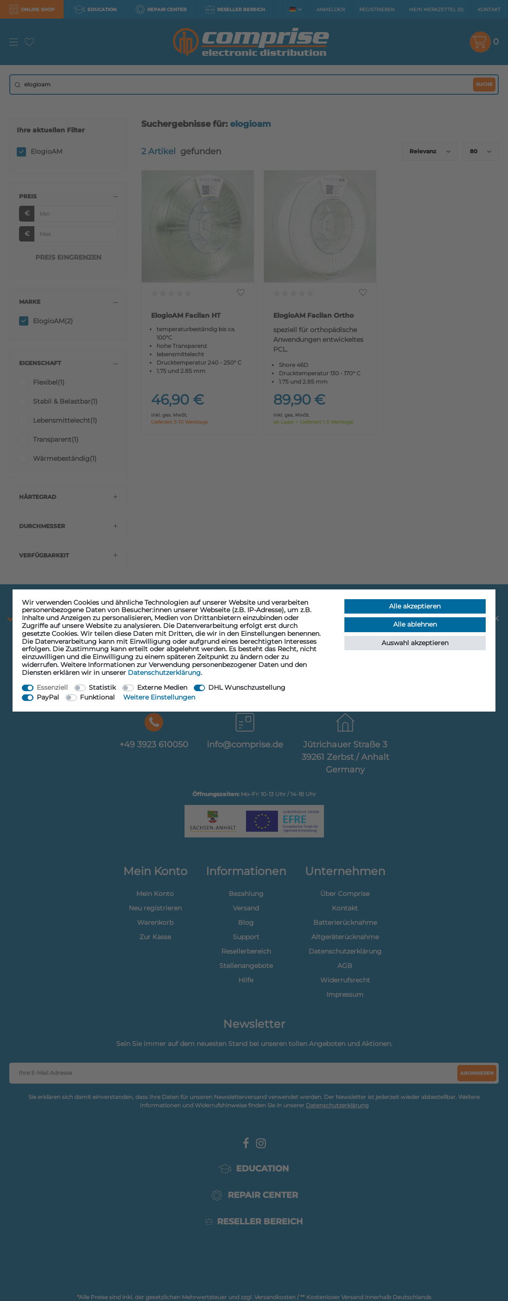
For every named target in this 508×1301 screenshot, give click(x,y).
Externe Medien (162, 687)
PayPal (48, 697)
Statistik (102, 687)
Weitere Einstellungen (159, 697)
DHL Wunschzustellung (246, 687)
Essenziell (52, 687)
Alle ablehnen (415, 624)
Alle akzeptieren (415, 606)
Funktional (97, 697)
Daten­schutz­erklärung (164, 672)
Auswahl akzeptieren (415, 643)
